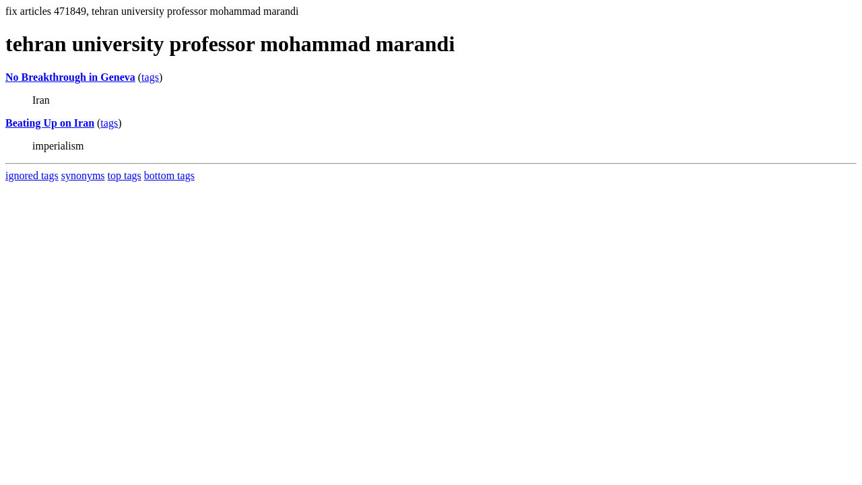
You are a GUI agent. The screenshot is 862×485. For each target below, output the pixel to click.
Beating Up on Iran (49, 123)
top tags (124, 175)
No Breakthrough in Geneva (70, 77)
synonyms (83, 175)
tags (150, 77)
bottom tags (169, 175)
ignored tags (32, 175)
